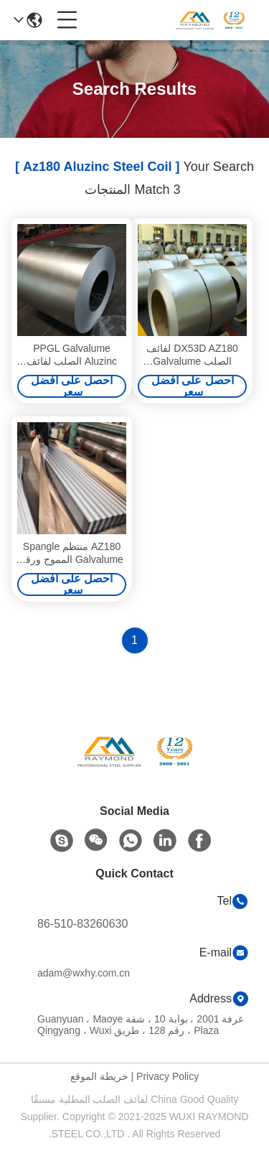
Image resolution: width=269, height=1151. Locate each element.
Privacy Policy (167, 1076)
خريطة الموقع (99, 1076)
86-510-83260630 (82, 924)
